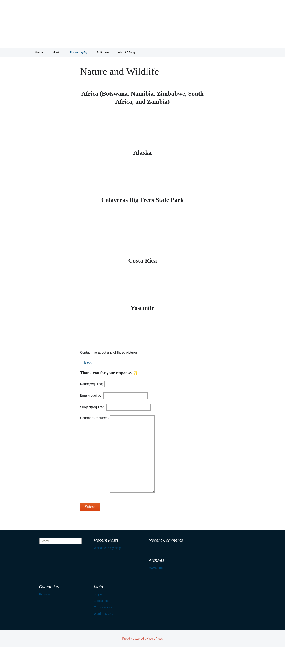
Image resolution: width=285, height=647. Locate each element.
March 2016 (156, 568)
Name (91, 384)
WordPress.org (103, 613)
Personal (45, 594)
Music (56, 52)
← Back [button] (86, 362)
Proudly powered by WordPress (142, 638)
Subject (93, 407)
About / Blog (126, 52)
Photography (78, 52)
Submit (90, 507)
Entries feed (101, 601)
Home (39, 52)
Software (102, 52)
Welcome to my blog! (107, 548)
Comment (94, 418)
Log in (98, 594)
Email (91, 395)
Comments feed (104, 607)
